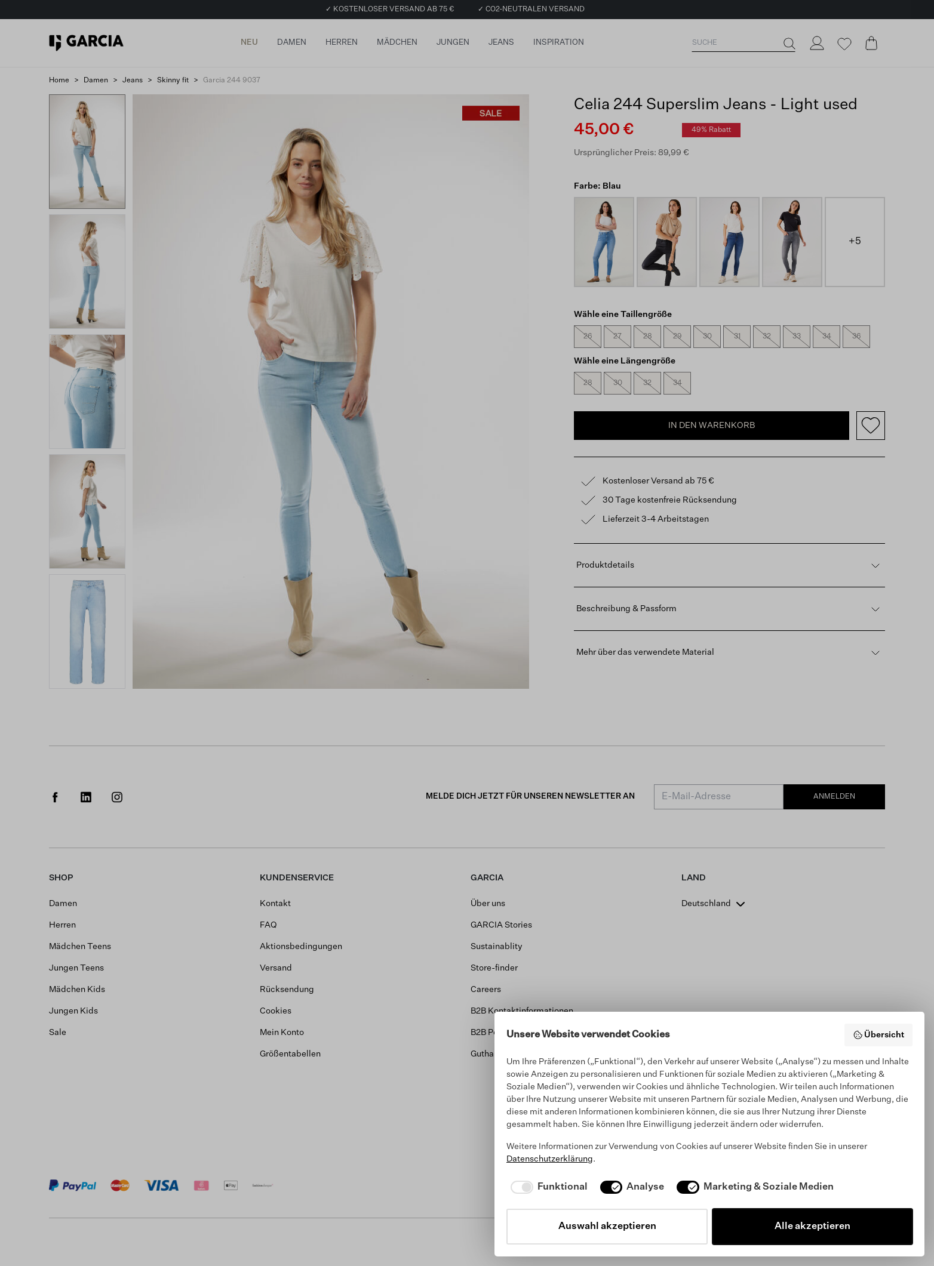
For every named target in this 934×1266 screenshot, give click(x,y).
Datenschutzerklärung (549, 1159)
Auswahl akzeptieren (607, 1226)
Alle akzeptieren (812, 1226)
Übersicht (879, 1035)
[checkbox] (547, 1187)
